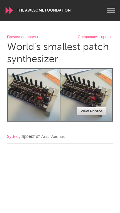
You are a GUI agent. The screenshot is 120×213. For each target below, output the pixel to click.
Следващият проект (95, 37)
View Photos (91, 111)
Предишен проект (22, 37)
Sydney (14, 136)
